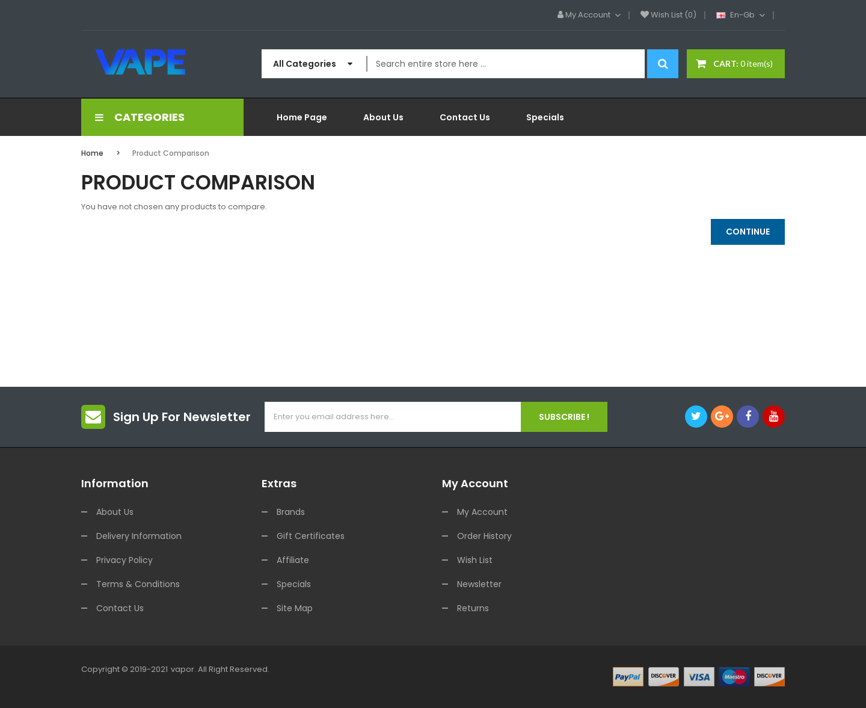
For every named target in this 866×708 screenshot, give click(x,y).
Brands (291, 512)
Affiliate (293, 560)
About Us (115, 512)
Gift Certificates (311, 536)
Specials (294, 584)
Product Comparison (170, 153)
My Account (482, 512)
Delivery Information (139, 536)
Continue (748, 232)
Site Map (295, 608)
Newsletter (479, 584)
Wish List (475, 560)
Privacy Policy (124, 560)
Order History (484, 536)
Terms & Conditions (138, 584)
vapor (182, 669)
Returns (473, 608)
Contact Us (120, 608)
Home (92, 153)
